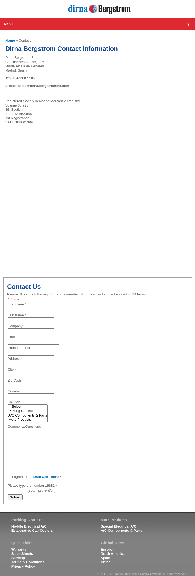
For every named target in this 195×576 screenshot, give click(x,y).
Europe (107, 549)
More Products (27, 420)
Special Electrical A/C (118, 526)
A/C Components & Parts (27, 415)
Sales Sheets (22, 554)
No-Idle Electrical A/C (29, 526)
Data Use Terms (46, 477)
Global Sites (112, 543)
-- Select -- (27, 407)
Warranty (19, 549)
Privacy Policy (23, 566)
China (106, 562)
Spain (105, 558)
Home (10, 40)
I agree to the (34, 477)
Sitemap (18, 558)
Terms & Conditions (27, 562)
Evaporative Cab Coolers (32, 531)
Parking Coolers (27, 411)
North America (113, 554)
